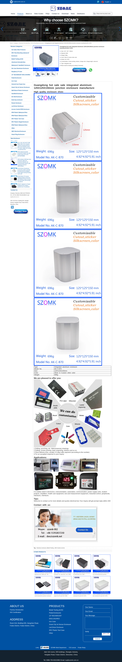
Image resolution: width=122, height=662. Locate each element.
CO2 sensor (72, 647)
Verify (87, 631)
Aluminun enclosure (41, 548)
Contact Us (55, 14)
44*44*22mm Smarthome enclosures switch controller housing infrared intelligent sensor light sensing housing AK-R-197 (24, 172)
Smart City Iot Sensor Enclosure (21, 87)
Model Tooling (50, 548)
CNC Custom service (60, 548)
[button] (58, 40)
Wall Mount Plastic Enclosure (20, 90)
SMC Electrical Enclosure (19, 131)
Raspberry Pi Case (17, 71)
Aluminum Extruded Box (24, 43)
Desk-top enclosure (17, 100)
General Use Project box (18, 84)
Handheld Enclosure (17, 93)
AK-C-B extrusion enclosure (37, 43)
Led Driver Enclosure (18, 106)
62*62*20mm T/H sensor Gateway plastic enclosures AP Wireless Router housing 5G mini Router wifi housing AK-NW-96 (24, 180)
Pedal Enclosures (16, 78)
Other (13, 128)
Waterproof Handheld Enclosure (21, 65)
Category (16, 43)
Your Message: (90, 615)
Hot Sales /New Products (19, 49)
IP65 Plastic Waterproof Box (19, 112)
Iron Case (14, 81)
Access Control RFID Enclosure (20, 109)
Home (13, 14)
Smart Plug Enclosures (18, 134)
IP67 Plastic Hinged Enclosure (20, 122)
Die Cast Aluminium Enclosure (20, 68)
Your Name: (89, 607)
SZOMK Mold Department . (59, 647)
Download (65, 14)
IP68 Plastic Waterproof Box (19, 125)
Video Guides (38, 14)
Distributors (81, 14)
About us (29, 14)
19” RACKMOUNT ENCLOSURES (21, 74)
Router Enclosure (16, 103)
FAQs (47, 14)
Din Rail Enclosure (17, 96)
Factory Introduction (16, 610)
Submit (97, 639)
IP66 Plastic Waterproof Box (19, 115)
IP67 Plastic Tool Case (18, 118)
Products (20, 14)
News (73, 14)
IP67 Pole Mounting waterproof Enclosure (20, 54)
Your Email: (89, 611)
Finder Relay (82, 647)
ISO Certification (15, 612)
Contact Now (21, 211)
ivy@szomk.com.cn (19, 1)
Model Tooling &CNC (17, 59)
